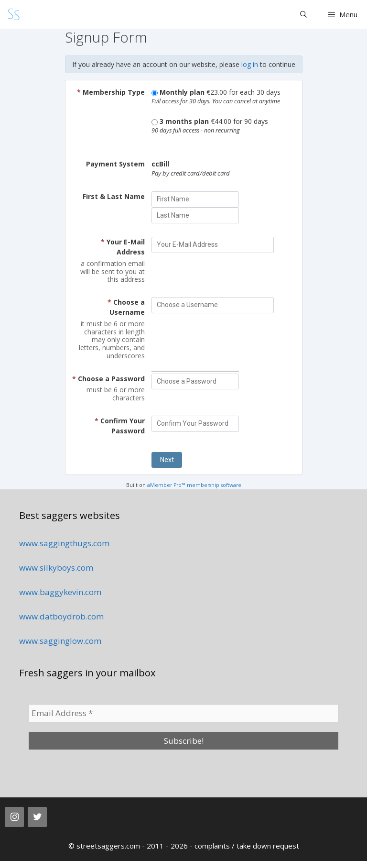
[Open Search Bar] (303, 14)
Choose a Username (126, 307)
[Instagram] (14, 817)
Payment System (115, 163)
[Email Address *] (183, 713)
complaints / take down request (246, 845)
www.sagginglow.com (60, 640)
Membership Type (111, 92)
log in (249, 64)
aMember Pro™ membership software (194, 485)
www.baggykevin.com (60, 591)
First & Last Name (114, 196)
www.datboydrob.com (61, 616)
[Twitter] (37, 817)
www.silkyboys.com (56, 567)
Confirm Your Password (120, 425)
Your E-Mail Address (123, 246)
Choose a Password (108, 378)
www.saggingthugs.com (64, 543)
